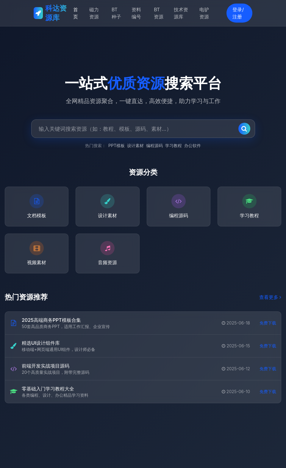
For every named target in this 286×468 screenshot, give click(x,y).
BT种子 (116, 13)
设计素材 (135, 145)
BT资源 (158, 13)
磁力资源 (94, 13)
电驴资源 (204, 13)
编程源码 (154, 145)
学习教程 (173, 145)
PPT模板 (116, 145)
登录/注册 (238, 13)
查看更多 (270, 297)
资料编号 (136, 13)
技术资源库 (181, 13)
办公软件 (192, 145)
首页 (75, 13)
